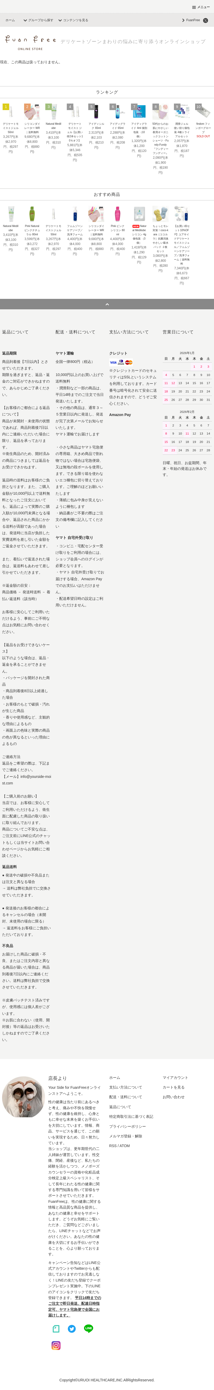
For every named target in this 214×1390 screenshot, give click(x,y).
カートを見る (174, 1087)
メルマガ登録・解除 (125, 1136)
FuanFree (190, 20)
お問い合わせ (174, 1097)
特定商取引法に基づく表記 (131, 1116)
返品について (120, 1107)
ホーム (10, 20)
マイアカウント (175, 1077)
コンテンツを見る (72, 20)
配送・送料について (125, 1097)
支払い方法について (125, 1087)
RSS (113, 1146)
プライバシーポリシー (127, 1126)
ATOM (124, 1146)
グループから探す (37, 20)
